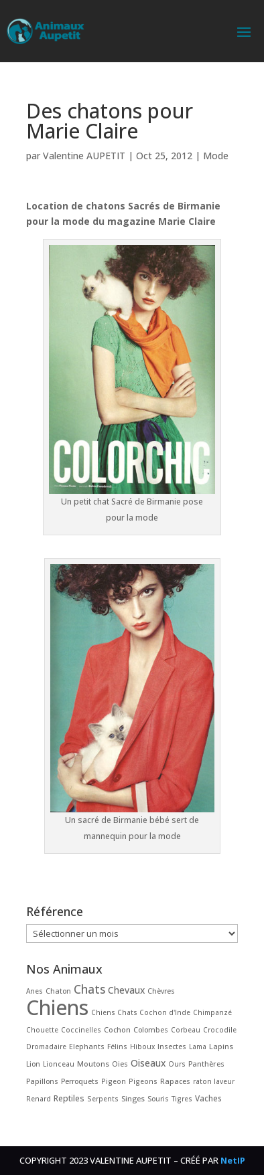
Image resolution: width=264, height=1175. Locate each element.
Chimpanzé (212, 1012)
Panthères (206, 1064)
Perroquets (79, 1081)
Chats (89, 989)
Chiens (57, 1007)
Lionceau (58, 1064)
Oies (120, 1064)
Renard (38, 1098)
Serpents (103, 1098)
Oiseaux (148, 1063)
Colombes (150, 1029)
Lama (197, 1046)
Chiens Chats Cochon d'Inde (140, 1012)
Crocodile (220, 1029)
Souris (158, 1098)
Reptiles (69, 1098)
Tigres (182, 1098)
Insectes (171, 1046)
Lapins (221, 1046)
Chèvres (161, 991)
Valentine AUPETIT (84, 155)
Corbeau (185, 1029)
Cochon (117, 1029)
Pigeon (113, 1081)
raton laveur (214, 1081)
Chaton (58, 991)
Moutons (93, 1064)
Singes (133, 1098)
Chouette (42, 1029)
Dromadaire (46, 1046)
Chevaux (126, 990)
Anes (34, 991)
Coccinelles (81, 1029)
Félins (117, 1046)
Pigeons (143, 1081)
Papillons (42, 1081)
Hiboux (142, 1046)
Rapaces (175, 1081)
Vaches (208, 1098)
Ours (177, 1064)
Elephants (87, 1046)
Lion (33, 1064)
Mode (215, 155)
